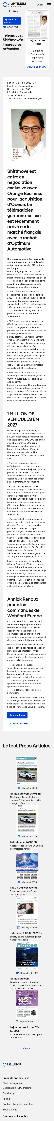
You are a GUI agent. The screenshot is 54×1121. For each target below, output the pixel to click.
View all (27, 1048)
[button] (48, 4)
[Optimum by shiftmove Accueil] (12, 1064)
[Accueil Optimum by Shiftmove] (14, 4)
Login (40, 4)
